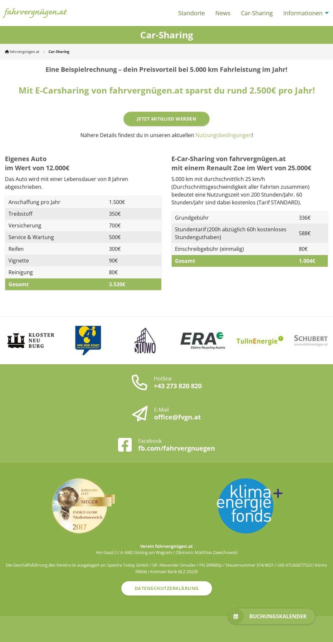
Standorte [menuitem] (191, 13)
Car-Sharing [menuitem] (257, 13)
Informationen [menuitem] (303, 13)
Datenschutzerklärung (167, 588)
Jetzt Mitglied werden (166, 119)
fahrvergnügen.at (22, 51)
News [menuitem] (223, 13)
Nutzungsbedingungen (223, 135)
